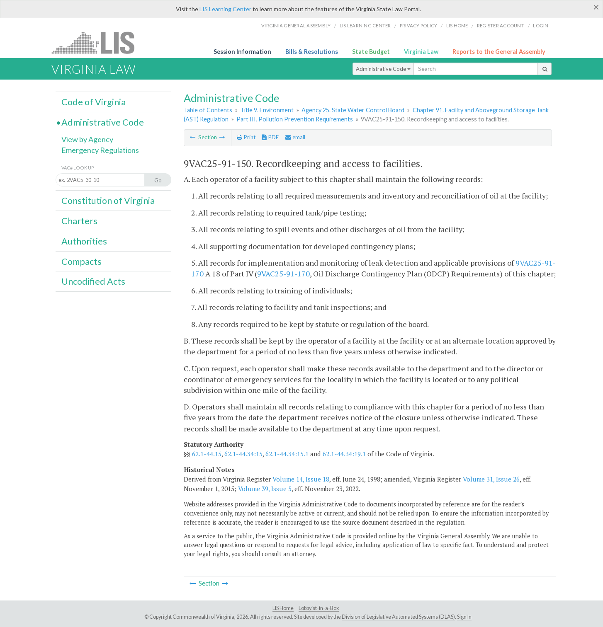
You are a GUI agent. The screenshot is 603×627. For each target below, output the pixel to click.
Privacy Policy (419, 25)
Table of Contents (208, 110)
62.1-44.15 (206, 454)
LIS (97, 42)
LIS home (457, 25)
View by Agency (87, 139)
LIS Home (283, 608)
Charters (79, 220)
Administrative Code (383, 68)
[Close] (596, 7)
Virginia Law (421, 51)
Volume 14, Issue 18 (300, 479)
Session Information (242, 51)
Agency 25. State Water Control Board (353, 110)
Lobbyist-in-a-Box (319, 608)
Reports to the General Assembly (498, 51)
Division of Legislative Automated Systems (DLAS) (398, 617)
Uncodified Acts (93, 281)
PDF (270, 137)
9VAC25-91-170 (283, 273)
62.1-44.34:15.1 (287, 454)
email (295, 137)
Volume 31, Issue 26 (491, 479)
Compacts (81, 261)
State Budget (371, 51)
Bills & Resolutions (311, 51)
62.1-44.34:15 (243, 454)
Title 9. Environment (267, 110)
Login (540, 25)
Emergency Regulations (100, 150)
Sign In (464, 617)
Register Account (500, 25)
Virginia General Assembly (296, 25)
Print (246, 137)
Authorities (84, 241)
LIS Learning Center (225, 8)
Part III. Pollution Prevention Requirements (294, 119)
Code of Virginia (93, 102)
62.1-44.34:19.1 (344, 454)
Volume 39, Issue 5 (265, 488)
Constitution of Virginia (108, 200)
